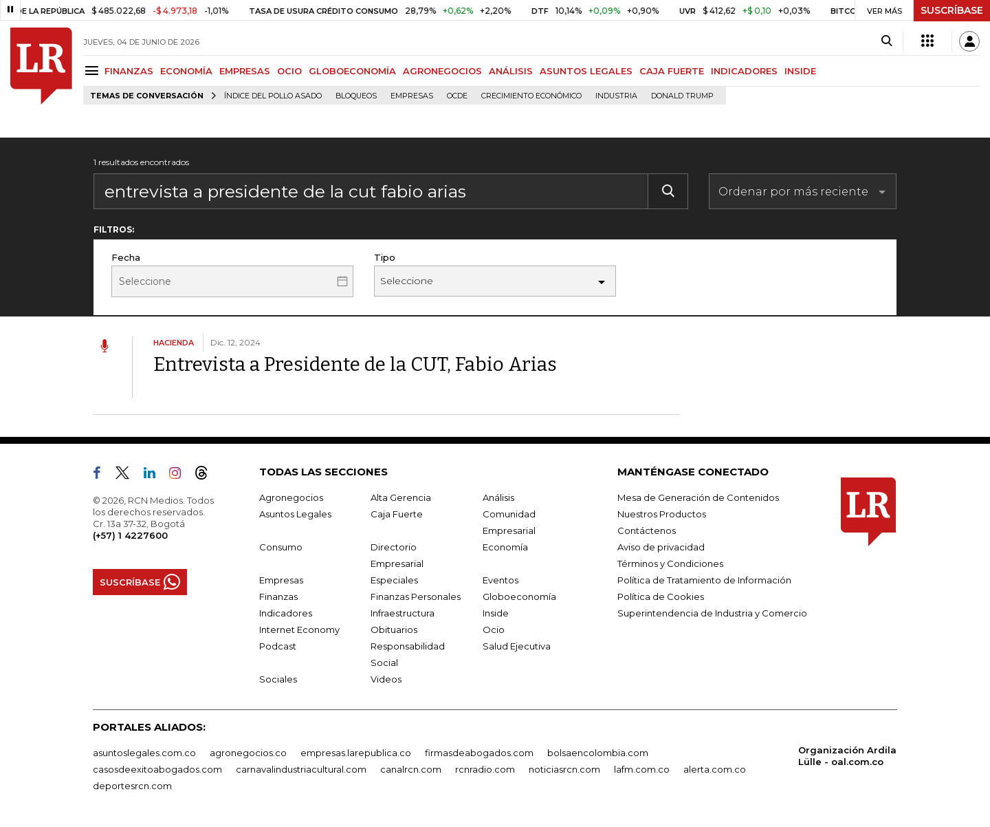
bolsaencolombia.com (597, 752)
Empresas (411, 96)
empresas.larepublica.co (355, 752)
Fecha (125, 257)
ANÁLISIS (511, 70)
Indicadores (285, 613)
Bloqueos (356, 96)
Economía (505, 546)
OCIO (289, 70)
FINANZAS (128, 70)
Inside (496, 613)
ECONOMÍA (186, 70)
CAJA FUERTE (671, 70)
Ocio (494, 629)
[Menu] (93, 70)
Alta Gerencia (401, 497)
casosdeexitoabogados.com (157, 769)
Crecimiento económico (531, 96)
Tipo (384, 257)
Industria (616, 96)
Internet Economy (299, 629)
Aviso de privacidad (661, 546)
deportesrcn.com (132, 785)
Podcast (277, 646)
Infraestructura (402, 613)
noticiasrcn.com (564, 769)
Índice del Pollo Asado (273, 96)
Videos (386, 679)
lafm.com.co (642, 769)
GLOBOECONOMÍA (352, 70)
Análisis (498, 497)
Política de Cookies (660, 596)
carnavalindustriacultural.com (301, 769)
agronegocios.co (248, 752)
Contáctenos (646, 530)
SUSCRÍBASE (952, 10)
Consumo (280, 546)
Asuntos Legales (295, 513)
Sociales (278, 679)
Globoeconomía (519, 596)
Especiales (394, 580)
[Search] (886, 41)
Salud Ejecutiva (517, 646)
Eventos (500, 580)
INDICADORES (744, 70)
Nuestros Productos (661, 513)
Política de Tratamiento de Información (704, 580)
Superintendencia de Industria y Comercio (712, 613)
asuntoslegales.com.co (144, 752)
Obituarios (394, 629)
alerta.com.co (714, 769)
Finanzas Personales (416, 596)
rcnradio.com (485, 769)
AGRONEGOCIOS (442, 70)
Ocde (457, 96)
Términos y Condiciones (670, 563)
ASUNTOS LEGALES (586, 70)
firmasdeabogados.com (479, 752)
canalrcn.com (410, 769)
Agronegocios (291, 497)
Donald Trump (682, 96)
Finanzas (278, 596)
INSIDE (800, 70)
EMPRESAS (244, 70)
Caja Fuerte (397, 513)
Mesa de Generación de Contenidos (698, 497)
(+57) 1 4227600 (130, 535)
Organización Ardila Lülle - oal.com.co (847, 755)
